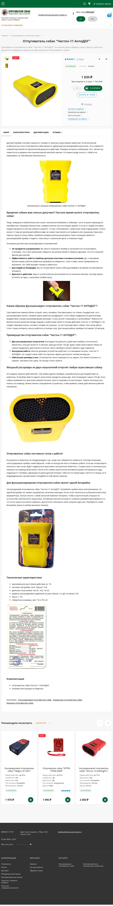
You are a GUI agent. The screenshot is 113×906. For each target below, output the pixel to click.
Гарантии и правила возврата (9, 881)
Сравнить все (43, 723)
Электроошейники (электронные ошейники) (93, 865)
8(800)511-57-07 (7, 832)
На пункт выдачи (76, 109)
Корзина (33, 864)
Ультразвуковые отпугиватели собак (25, 35)
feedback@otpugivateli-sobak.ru (52, 15)
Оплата (4, 867)
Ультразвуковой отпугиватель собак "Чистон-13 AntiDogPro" (94, 769)
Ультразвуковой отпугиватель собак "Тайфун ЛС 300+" (19, 769)
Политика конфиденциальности (10, 887)
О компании (6, 864)
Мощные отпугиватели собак (20, 703)
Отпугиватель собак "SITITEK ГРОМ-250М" (56, 769)
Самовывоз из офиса (77, 118)
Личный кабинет (36, 867)
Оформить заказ (36, 870)
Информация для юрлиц (11, 874)
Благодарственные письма (11, 877)
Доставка (4, 870)
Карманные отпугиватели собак (67, 700)
